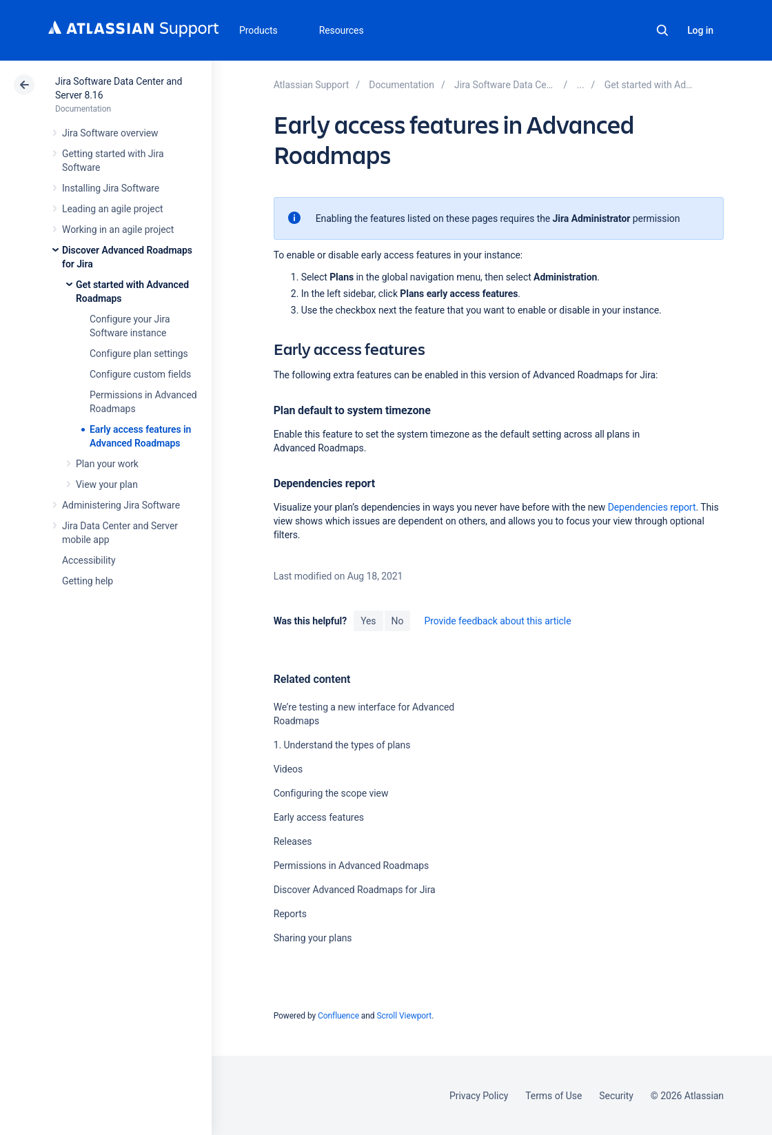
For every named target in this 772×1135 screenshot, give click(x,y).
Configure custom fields (140, 374)
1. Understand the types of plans (342, 744)
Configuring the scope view (331, 793)
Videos (288, 769)
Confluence (338, 1016)
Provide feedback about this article (497, 620)
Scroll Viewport (403, 1016)
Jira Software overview (110, 133)
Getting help (87, 580)
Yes (368, 620)
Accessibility (88, 560)
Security (616, 1095)
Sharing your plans (313, 937)
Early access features (319, 817)
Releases (293, 841)
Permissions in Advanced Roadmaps (351, 865)
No (398, 620)
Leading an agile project (112, 208)
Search (662, 30)
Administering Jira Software (121, 505)
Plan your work (107, 463)
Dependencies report (652, 507)
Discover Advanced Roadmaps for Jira (355, 889)
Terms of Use (553, 1095)
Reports (290, 913)
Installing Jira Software (110, 188)
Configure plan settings (139, 353)
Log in (700, 30)
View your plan (107, 484)
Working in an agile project (118, 229)
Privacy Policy (478, 1095)
